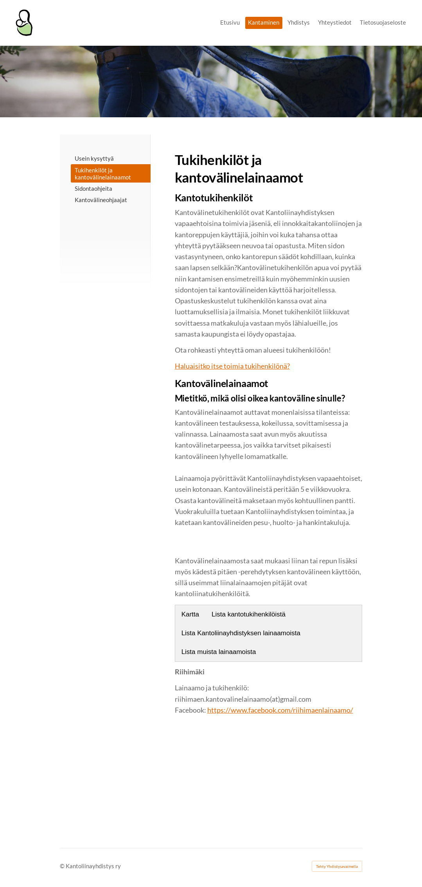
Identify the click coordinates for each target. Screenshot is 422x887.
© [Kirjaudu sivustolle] (63, 865)
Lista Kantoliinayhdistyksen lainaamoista (240, 633)
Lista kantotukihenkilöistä (249, 614)
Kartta (190, 614)
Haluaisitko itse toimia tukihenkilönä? (232, 366)
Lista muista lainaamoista (218, 652)
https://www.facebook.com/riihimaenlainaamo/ (280, 710)
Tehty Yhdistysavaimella (337, 866)
